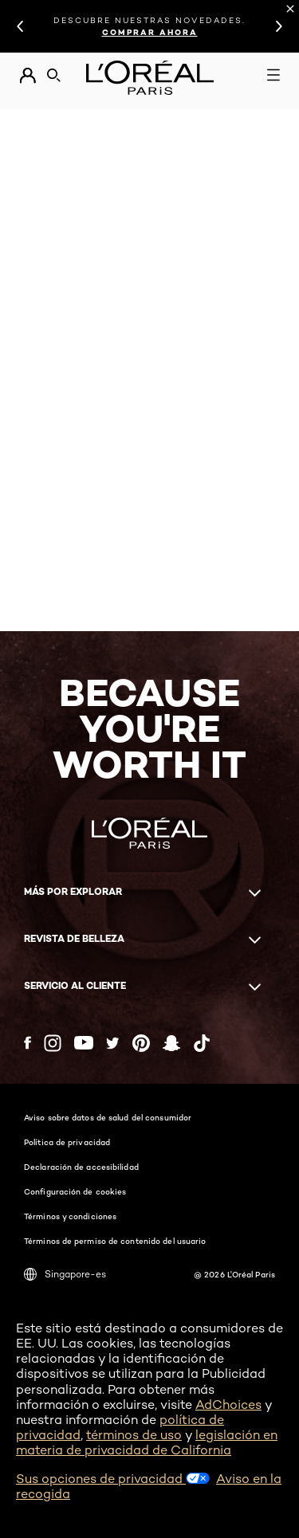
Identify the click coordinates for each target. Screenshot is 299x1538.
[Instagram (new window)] (52, 1043)
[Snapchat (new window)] (171, 1043)
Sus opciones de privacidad (113, 1478)
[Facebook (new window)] (27, 1043)
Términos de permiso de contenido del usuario (115, 1241)
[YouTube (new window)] (83, 1043)
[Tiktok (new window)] (201, 1043)
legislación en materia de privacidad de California (146, 1442)
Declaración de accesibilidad (81, 1166)
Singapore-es (65, 1274)
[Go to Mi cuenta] (27, 76)
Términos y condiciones (70, 1216)
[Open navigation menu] (273, 75)
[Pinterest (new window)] (141, 1043)
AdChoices (228, 1404)
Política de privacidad (67, 1142)
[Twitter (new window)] (113, 1043)
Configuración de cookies (75, 1191)
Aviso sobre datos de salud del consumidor (107, 1117)
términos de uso (134, 1434)
